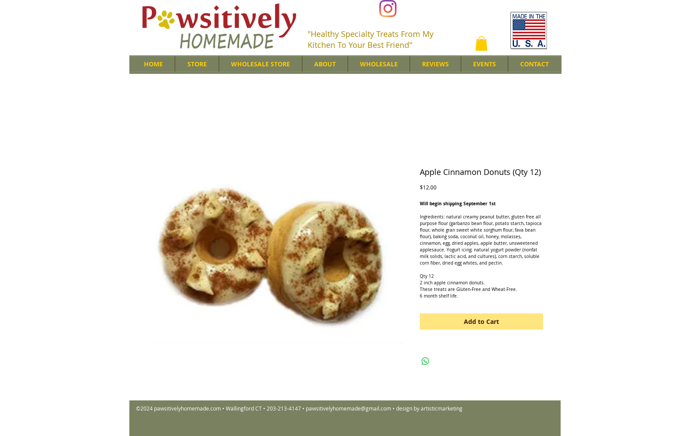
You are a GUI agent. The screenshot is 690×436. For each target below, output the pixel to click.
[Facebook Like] (461, 9)
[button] (481, 43)
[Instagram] (387, 8)
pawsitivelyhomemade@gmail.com (348, 408)
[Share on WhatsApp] (425, 361)
